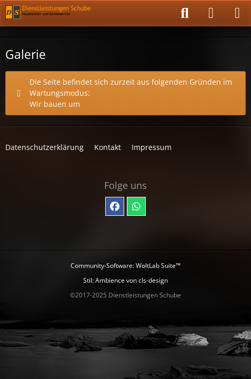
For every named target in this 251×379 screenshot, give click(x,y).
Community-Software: (125, 265)
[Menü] (237, 13)
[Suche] (184, 13)
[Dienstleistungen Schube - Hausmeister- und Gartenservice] (48, 13)
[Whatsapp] (136, 206)
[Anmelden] (211, 13)
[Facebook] (114, 206)
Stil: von (125, 280)
